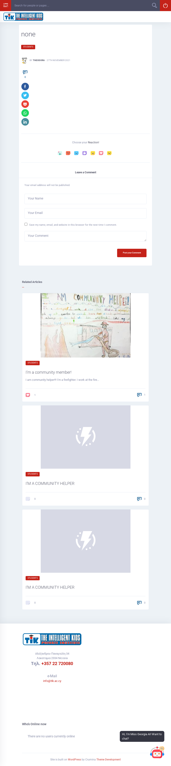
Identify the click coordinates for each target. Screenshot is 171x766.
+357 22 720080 (57, 663)
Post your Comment (132, 253)
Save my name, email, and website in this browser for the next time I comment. (73, 225)
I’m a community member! (48, 372)
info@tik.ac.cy (52, 681)
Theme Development (108, 759)
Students (28, 47)
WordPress (74, 759)
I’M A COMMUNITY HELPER (50, 483)
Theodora (39, 60)
